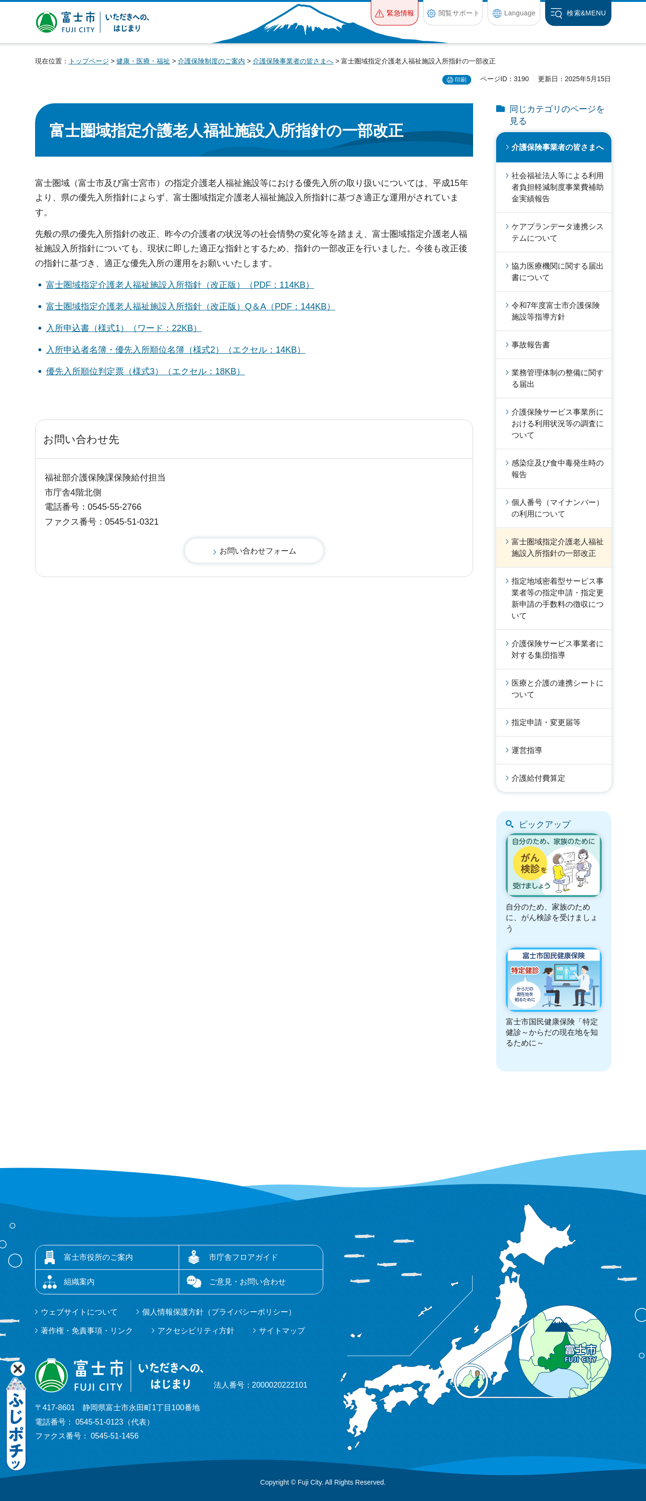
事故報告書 (531, 345)
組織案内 (79, 1282)
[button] (394, 12)
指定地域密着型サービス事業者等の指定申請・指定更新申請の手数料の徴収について (558, 598)
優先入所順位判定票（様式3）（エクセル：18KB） (145, 371)
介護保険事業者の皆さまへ (293, 61)
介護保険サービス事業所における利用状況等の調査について (558, 423)
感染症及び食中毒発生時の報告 (558, 469)
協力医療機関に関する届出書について (558, 272)
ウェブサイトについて (79, 1312)
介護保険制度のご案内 (211, 61)
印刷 (460, 79)
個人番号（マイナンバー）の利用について (558, 508)
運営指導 (527, 750)
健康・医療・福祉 (143, 61)
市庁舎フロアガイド (243, 1257)
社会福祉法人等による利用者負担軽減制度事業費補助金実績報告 (558, 187)
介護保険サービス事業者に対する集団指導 (558, 649)
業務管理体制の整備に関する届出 (558, 378)
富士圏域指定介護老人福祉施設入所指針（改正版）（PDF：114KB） (180, 285)
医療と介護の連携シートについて (558, 689)
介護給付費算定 (538, 778)
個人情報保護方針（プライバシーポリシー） (219, 1312)
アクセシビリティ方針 (196, 1331)
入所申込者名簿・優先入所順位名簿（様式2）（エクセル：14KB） (175, 350)
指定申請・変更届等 (546, 722)
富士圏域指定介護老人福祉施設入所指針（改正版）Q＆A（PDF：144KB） (190, 306)
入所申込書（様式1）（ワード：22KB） (124, 328)
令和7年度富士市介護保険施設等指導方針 (556, 311)
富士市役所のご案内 (98, 1257)
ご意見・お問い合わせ (247, 1282)
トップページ (89, 61)
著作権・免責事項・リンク (87, 1331)
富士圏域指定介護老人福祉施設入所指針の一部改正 (558, 547)
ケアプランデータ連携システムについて (558, 232)
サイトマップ (282, 1331)
